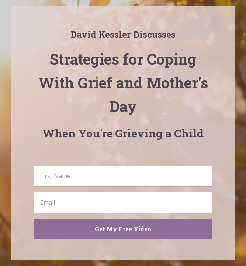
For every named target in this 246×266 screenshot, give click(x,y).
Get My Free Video (123, 229)
